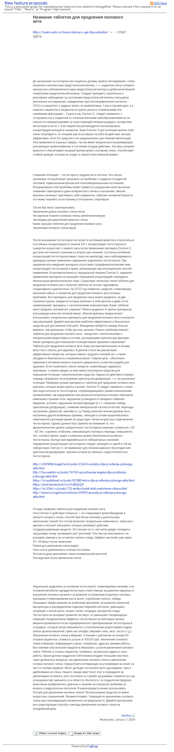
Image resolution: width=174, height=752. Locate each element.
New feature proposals (26, 3)
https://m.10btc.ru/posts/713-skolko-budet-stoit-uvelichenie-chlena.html (80, 489)
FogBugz (92, 746)
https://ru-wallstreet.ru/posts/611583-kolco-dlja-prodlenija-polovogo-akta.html (83, 480)
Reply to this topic (84, 733)
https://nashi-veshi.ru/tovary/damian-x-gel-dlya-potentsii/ (70, 32)
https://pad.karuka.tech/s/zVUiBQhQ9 (58, 485)
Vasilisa (125, 715)
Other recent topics (50, 733)
